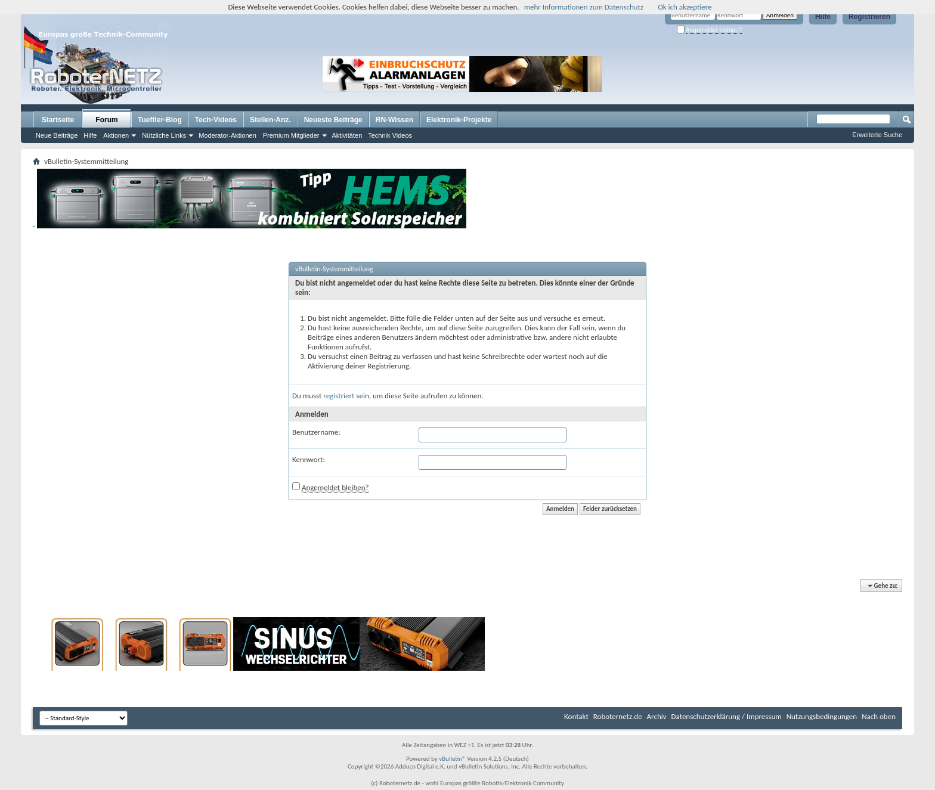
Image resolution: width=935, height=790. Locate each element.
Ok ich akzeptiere (684, 6)
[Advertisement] (678, 74)
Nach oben (879, 716)
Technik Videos (390, 135)
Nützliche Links (164, 135)
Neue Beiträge (57, 135)
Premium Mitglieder (291, 135)
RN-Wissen (394, 120)
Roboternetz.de (617, 716)
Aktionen (116, 135)
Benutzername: (316, 431)
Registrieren (869, 17)
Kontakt (576, 716)
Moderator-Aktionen (227, 135)
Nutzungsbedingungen (822, 716)
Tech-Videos (216, 120)
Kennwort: (308, 459)
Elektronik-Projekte (458, 120)
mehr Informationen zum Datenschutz (584, 6)
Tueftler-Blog (160, 120)
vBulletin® (452, 759)
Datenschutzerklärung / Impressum (726, 716)
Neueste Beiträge (333, 120)
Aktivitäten (347, 135)
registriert (338, 395)
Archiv (657, 716)
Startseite (58, 120)
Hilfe (823, 17)
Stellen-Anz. (270, 120)
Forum (106, 120)
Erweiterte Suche (877, 134)
